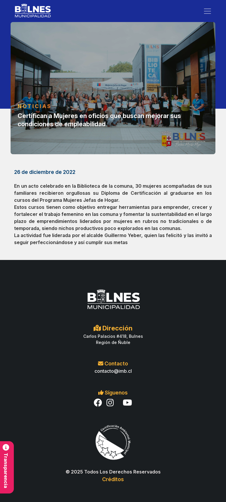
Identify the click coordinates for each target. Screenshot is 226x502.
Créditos (113, 479)
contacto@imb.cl (113, 371)
